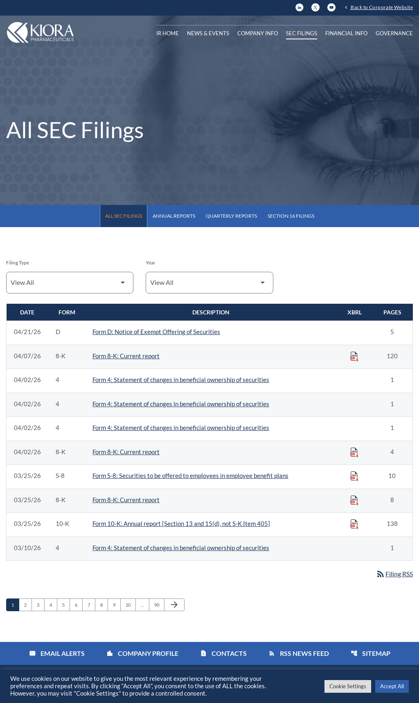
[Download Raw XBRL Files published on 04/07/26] (354, 356)
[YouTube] (331, 6)
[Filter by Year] (209, 282)
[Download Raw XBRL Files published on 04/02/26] (354, 452)
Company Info (257, 33)
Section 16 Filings (291, 216)
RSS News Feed (298, 653)
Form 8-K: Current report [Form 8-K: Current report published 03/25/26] (126, 499)
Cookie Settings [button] (347, 686)
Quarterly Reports (231, 216)
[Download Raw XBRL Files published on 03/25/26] (354, 476)
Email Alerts (57, 653)
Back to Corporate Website (381, 7)
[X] (315, 6)
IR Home (167, 33)
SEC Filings (301, 33)
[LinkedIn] (299, 6)
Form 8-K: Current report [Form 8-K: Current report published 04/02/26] (126, 451)
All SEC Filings (123, 216)
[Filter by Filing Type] (69, 282)
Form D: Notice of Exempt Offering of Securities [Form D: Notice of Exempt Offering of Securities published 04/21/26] (156, 331)
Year (150, 262)
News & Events (208, 33)
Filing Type (17, 262)
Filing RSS (394, 574)
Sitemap (370, 653)
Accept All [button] (392, 686)
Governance (394, 33)
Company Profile (142, 653)
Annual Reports (174, 216)
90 (159, 604)
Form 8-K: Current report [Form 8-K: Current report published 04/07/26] (126, 355)
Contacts (223, 653)
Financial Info (346, 33)
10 (130, 604)
